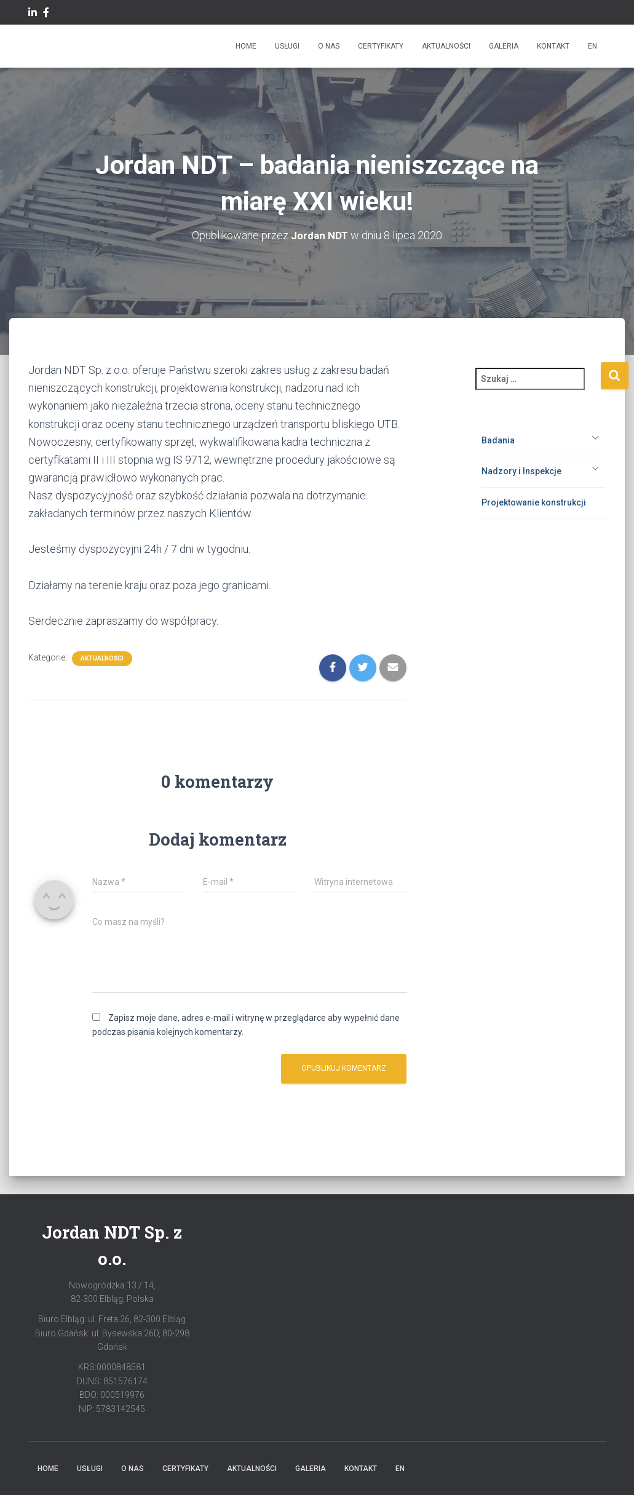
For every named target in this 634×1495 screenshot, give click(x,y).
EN (592, 46)
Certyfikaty (380, 46)
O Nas (328, 46)
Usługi (287, 46)
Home (246, 46)
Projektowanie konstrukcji (533, 502)
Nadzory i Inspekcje (521, 471)
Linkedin (32, 14)
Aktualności (446, 46)
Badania (498, 440)
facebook (46, 14)
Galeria (503, 46)
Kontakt (553, 46)
